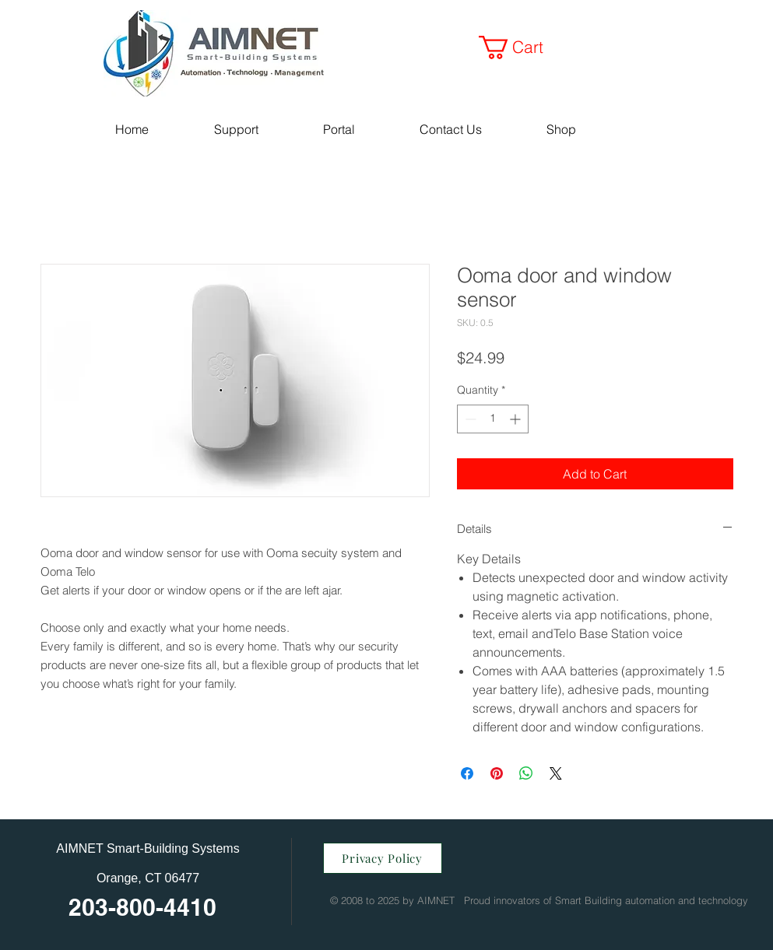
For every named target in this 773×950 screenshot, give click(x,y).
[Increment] (516, 419)
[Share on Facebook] (467, 773)
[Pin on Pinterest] (496, 773)
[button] (523, 47)
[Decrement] (469, 419)
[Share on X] (555, 773)
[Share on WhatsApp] (526, 773)
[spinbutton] (493, 419)
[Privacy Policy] (382, 858)
